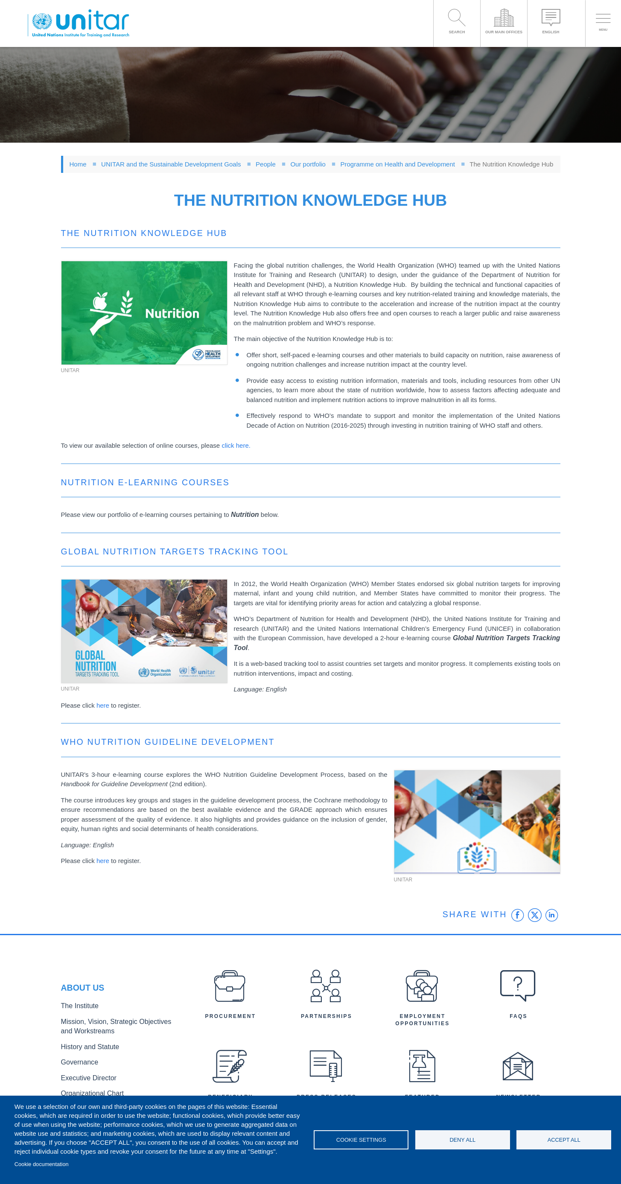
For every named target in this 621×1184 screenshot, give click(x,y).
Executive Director (84, 1074)
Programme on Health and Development (398, 164)
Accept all (564, 1140)
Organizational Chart (87, 1088)
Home (78, 164)
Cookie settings (361, 1140)
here (102, 705)
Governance (77, 1060)
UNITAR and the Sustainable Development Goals (171, 164)
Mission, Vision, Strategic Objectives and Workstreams (113, 1028)
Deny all (462, 1140)
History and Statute (85, 1046)
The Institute (77, 1010)
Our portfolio (308, 164)
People (266, 164)
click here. (236, 445)
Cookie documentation (42, 1164)
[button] (144, 313)
